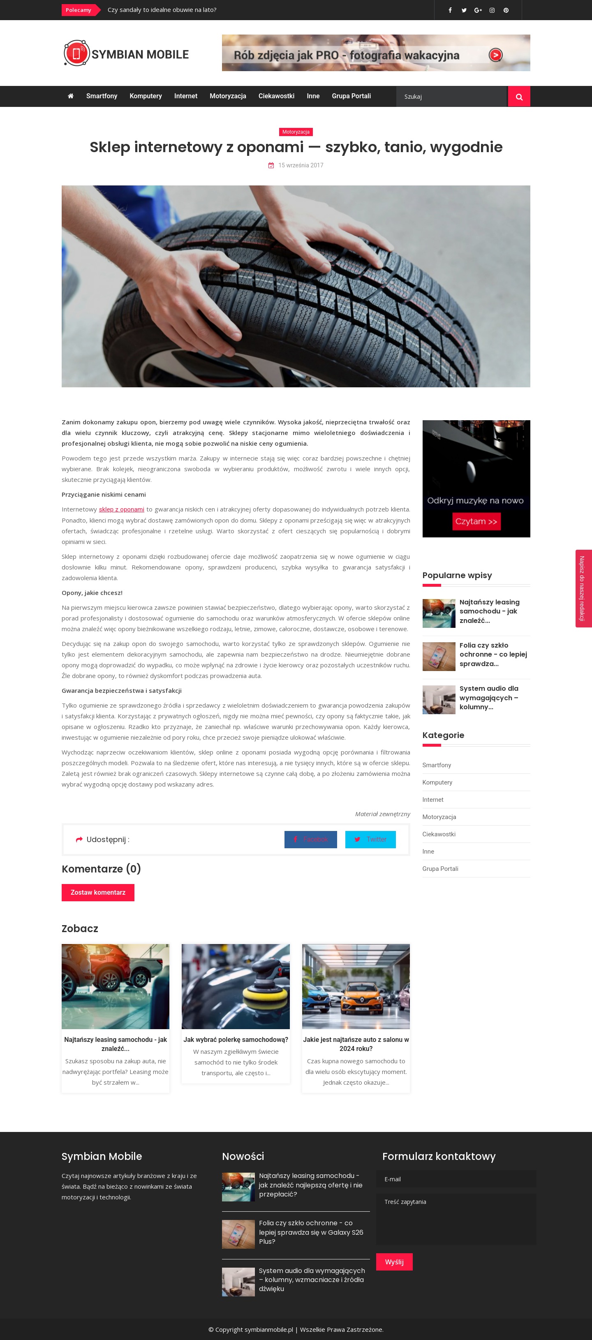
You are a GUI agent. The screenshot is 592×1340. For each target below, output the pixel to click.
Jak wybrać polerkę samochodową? (235, 1040)
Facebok (311, 839)
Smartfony (101, 96)
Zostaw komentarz (98, 892)
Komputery (146, 96)
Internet (185, 96)
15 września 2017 (296, 165)
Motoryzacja (228, 96)
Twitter (370, 839)
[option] (219, 9)
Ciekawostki (276, 96)
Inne (313, 96)
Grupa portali (351, 96)
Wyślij (394, 1261)
